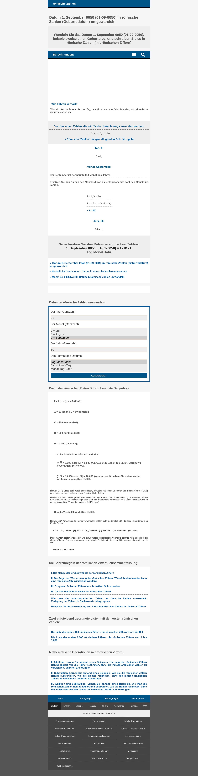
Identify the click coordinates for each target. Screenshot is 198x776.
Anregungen (86, 698)
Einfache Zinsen (65, 758)
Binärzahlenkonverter (133, 743)
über (60, 698)
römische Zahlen (64, 3)
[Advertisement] (99, 78)
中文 (145, 706)
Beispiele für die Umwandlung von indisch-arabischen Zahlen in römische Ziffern (98, 606)
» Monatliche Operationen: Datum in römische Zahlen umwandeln (88, 271)
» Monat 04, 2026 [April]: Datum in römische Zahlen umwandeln (87, 277)
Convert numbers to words (133, 728)
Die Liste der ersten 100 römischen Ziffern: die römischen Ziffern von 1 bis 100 (97, 632)
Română (133, 706)
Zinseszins (133, 751)
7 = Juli (99, 331)
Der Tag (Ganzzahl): (63, 311)
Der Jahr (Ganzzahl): (64, 343)
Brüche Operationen (133, 721)
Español (79, 706)
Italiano (105, 706)
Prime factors (99, 721)
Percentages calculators (99, 736)
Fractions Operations (64, 728)
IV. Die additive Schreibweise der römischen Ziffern (81, 591)
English (67, 706)
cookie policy (137, 698)
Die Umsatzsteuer (133, 736)
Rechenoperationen (99, 751)
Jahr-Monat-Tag (99, 365)
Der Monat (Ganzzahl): (65, 324)
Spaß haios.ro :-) (99, 758)
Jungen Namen (133, 758)
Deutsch (54, 706)
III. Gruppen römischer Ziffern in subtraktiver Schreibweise (85, 586)
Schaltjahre (65, 751)
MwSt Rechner (65, 743)
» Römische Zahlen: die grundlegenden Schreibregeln (99, 139)
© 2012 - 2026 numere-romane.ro (99, 713)
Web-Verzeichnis (64, 766)
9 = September (99, 338)
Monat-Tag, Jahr (99, 369)
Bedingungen (111, 698)
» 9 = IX (91, 210)
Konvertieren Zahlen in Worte (99, 728)
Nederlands (119, 706)
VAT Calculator (99, 743)
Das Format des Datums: (66, 355)
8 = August (99, 334)
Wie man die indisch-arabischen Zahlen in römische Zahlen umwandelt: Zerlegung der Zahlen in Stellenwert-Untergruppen (99, 600)
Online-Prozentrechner (65, 736)
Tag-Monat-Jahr (99, 362)
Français (92, 706)
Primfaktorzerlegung (65, 721)
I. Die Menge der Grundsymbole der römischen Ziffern (82, 573)
